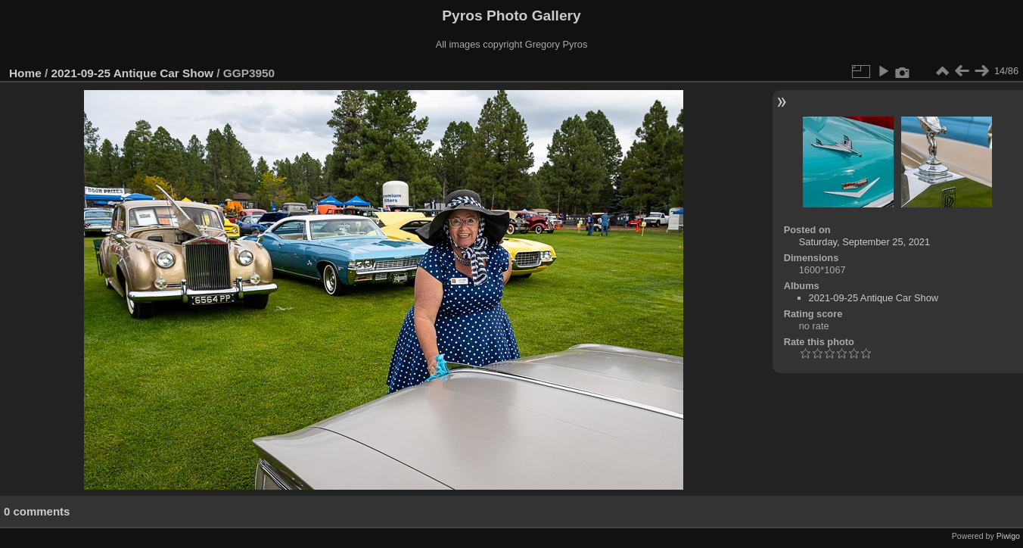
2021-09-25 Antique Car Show (132, 73)
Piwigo (1008, 535)
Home (25, 73)
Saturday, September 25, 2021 (864, 242)
